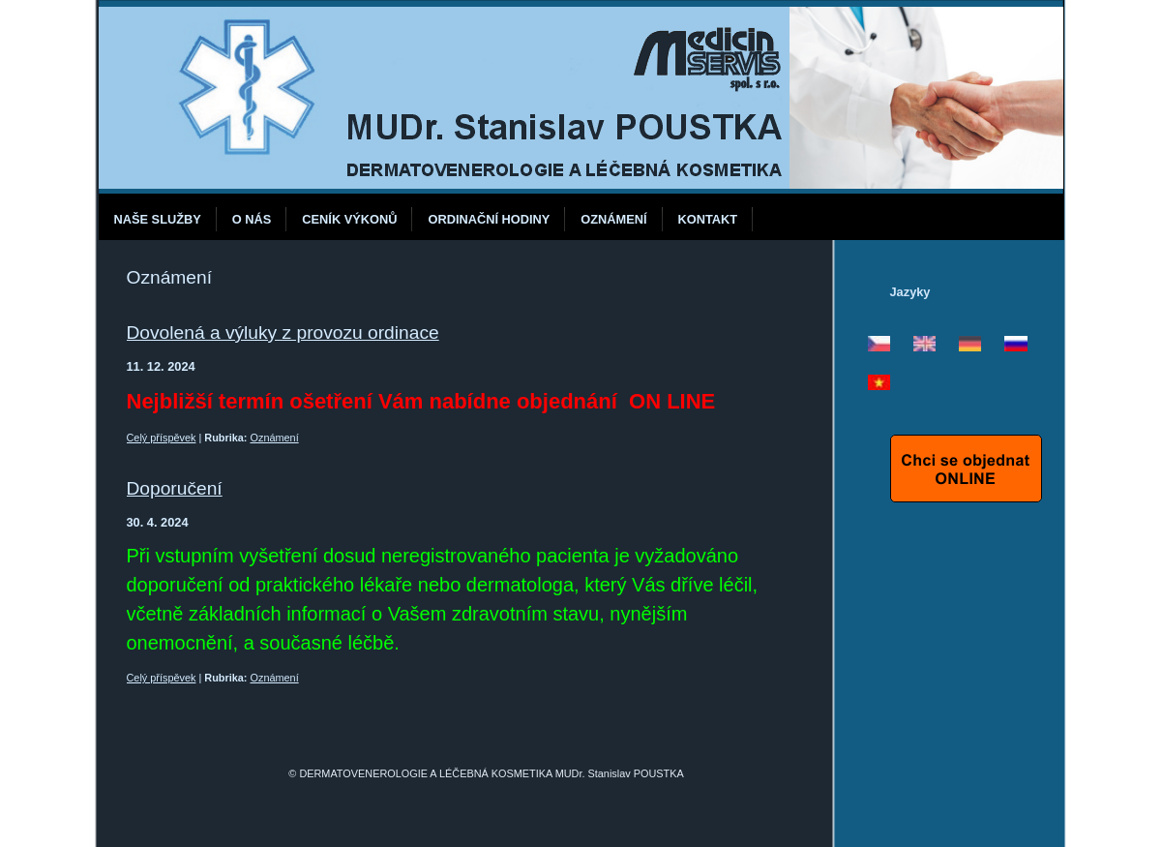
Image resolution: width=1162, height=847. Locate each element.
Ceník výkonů (349, 219)
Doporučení (175, 488)
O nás (252, 219)
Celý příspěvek (161, 437)
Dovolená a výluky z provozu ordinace (283, 332)
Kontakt (708, 219)
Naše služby (157, 219)
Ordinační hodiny (489, 219)
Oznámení (613, 219)
